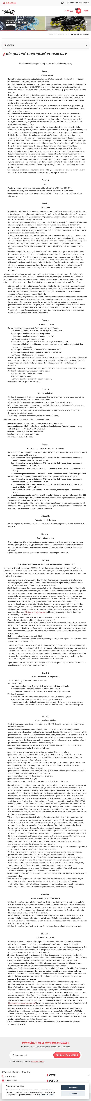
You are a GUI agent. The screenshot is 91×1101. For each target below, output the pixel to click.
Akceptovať (73, 1087)
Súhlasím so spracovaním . (28, 1062)
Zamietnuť (73, 1093)
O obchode (62, 35)
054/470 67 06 (9, 1076)
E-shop (68, 11)
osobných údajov (37, 1062)
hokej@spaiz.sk (9, 1080)
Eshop (52, 35)
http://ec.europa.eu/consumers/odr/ (22, 1003)
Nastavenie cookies (47, 1095)
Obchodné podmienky (79, 35)
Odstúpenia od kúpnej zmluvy (35, 612)
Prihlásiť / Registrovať (78, 3)
